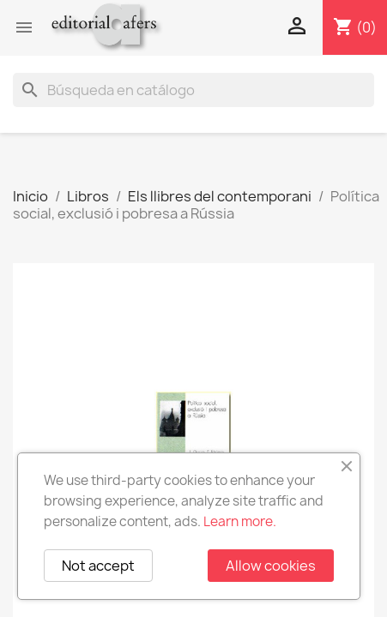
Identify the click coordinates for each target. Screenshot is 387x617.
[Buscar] (193, 90)
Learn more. (239, 521)
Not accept (98, 565)
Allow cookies (271, 565)
